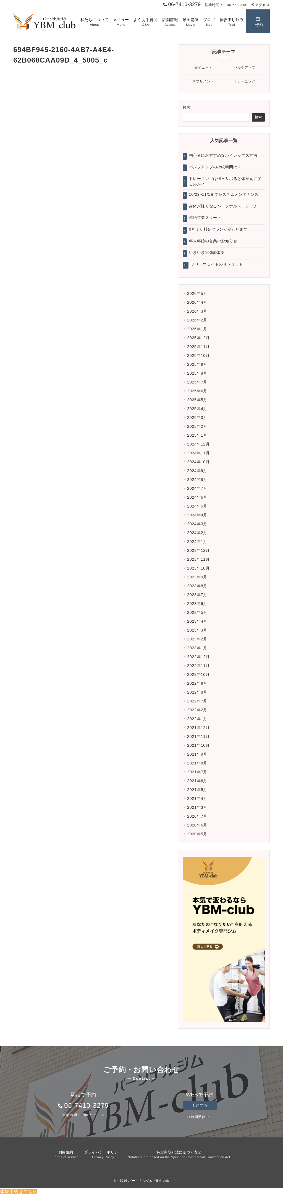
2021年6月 (197, 781)
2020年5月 (197, 834)
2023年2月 (197, 639)
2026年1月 (197, 329)
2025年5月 (197, 400)
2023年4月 (197, 621)
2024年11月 (198, 453)
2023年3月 (197, 630)
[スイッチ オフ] (258, 21)
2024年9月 (197, 470)
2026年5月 (197, 293)
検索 (187, 107)
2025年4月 (197, 408)
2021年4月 (197, 798)
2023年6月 (197, 603)
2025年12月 (198, 338)
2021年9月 (197, 754)
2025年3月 (197, 417)
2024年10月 (198, 462)
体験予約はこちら (18, 1191)
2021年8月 (197, 763)
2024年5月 (197, 506)
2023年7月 (197, 595)
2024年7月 (197, 488)
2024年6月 (197, 497)
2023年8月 (197, 586)
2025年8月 (197, 373)
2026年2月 (197, 320)
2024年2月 (197, 532)
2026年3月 (197, 311)
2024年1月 (197, 541)
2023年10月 (198, 568)
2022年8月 (197, 692)
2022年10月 (198, 674)
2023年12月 (198, 550)
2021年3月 (197, 807)
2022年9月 (197, 683)
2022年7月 (197, 701)
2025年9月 (197, 364)
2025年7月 (197, 382)
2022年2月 (197, 710)
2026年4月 (197, 302)
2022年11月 (198, 665)
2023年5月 (197, 612)
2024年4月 (197, 515)
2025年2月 (197, 426)
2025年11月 (198, 346)
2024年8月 (197, 479)
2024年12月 (198, 444)
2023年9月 (197, 577)
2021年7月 (197, 772)
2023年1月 (197, 648)
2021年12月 (198, 727)
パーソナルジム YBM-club (148, 1180)
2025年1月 (197, 435)
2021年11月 (198, 736)
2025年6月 (197, 391)
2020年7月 (197, 816)
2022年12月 (198, 657)
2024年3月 (197, 524)
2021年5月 (197, 789)
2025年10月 (198, 355)
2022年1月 (197, 719)
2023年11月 (198, 559)
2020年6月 (197, 825)
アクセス (260, 5)
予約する (200, 1105)
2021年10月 (198, 745)
